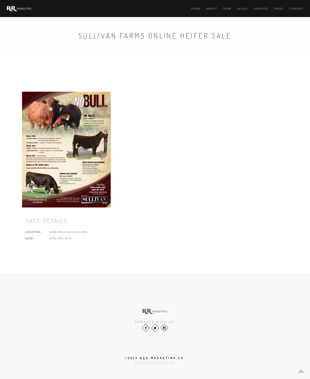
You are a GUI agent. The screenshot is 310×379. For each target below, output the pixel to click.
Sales (242, 8)
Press (279, 8)
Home (196, 8)
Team (227, 8)
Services (261, 8)
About (211, 8)
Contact (296, 8)
